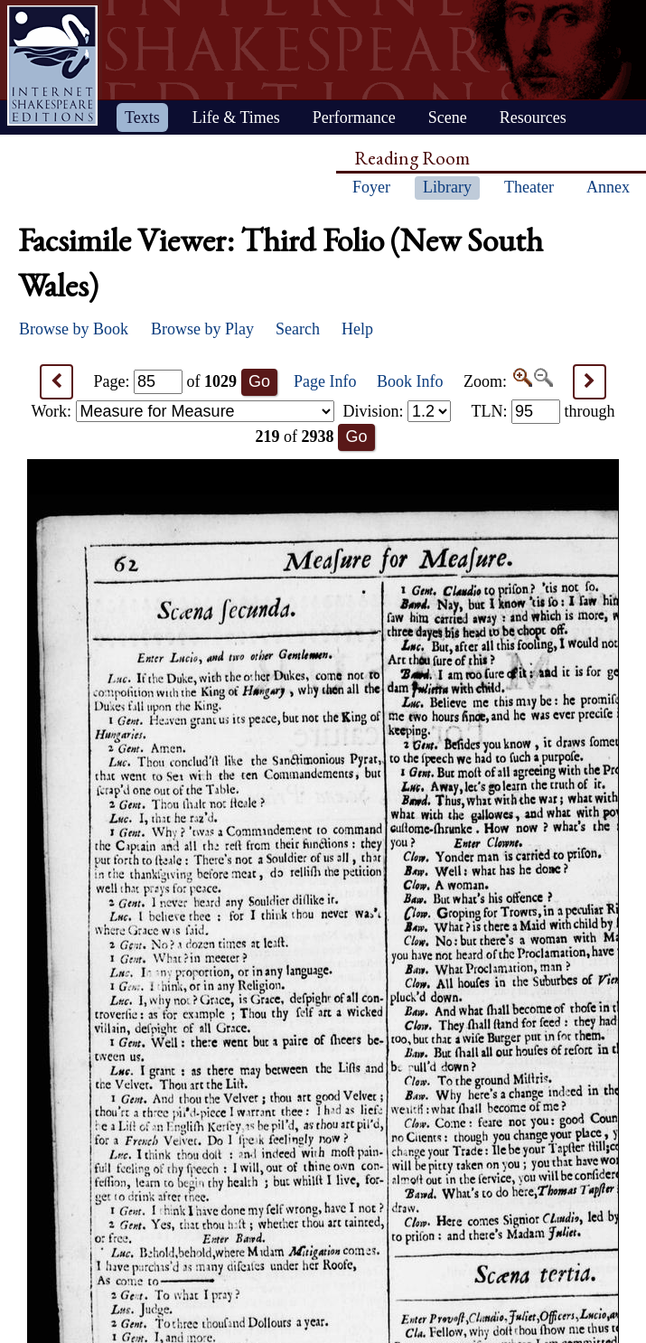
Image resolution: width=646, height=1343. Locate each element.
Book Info (410, 381)
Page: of (166, 381)
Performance (354, 117)
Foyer (371, 187)
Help (357, 329)
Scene (447, 117)
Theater (529, 187)
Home (52, 65)
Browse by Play (202, 329)
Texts (142, 117)
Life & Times (236, 117)
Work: (183, 411)
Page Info (325, 381)
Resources (533, 117)
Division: (396, 411)
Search (298, 329)
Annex (608, 187)
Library (447, 187)
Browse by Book (73, 329)
